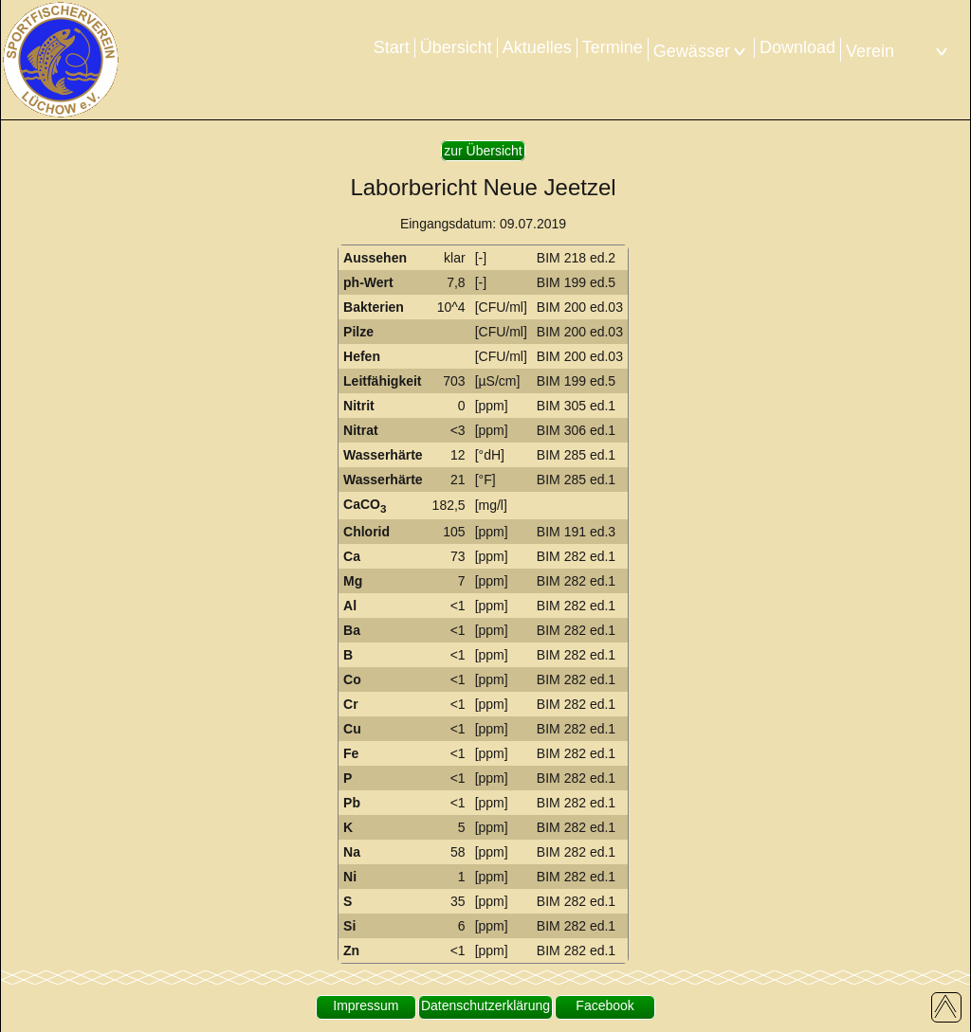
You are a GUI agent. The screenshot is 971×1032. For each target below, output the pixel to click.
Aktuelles (537, 47)
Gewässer (701, 51)
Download (797, 47)
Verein (898, 51)
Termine (612, 47)
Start (392, 47)
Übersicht (456, 47)
